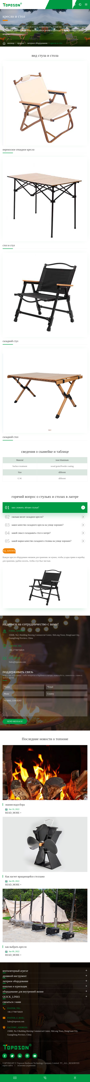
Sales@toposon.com (15, 1021)
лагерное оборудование (37, 43)
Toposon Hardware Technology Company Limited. (38, 1063)
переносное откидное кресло (18, 149)
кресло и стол (56, 43)
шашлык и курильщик (15, 986)
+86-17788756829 (15, 1012)
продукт (20, 43)
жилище (11, 43)
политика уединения (26, 1065)
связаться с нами (12, 1002)
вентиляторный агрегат (15, 970)
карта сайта (8, 1065)
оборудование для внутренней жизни (23, 991)
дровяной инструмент (15, 976)
